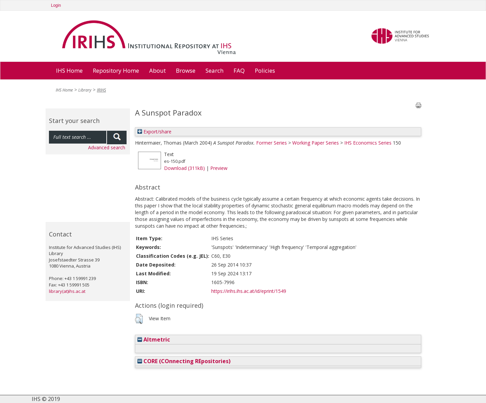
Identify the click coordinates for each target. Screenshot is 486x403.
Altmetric (153, 339)
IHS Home (69, 70)
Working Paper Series (315, 143)
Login (56, 5)
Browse (185, 70)
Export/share (154, 131)
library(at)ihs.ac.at (67, 291)
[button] (139, 319)
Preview (218, 168)
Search (214, 70)
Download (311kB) (184, 168)
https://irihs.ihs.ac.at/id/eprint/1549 (248, 291)
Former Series (271, 143)
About (157, 70)
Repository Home (116, 70)
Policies (265, 70)
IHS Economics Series (368, 143)
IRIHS (101, 90)
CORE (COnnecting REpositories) (184, 361)
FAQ (239, 70)
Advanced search (106, 147)
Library (84, 90)
